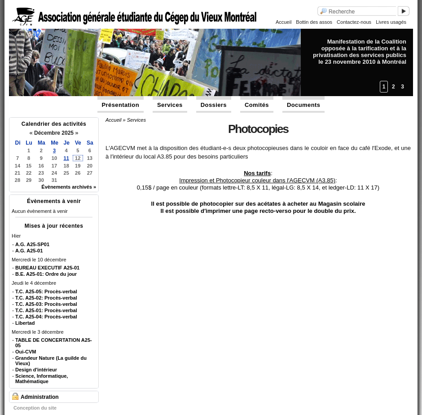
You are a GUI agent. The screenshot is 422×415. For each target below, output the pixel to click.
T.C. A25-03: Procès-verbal (46, 304)
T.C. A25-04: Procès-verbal (46, 316)
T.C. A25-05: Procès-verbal (46, 291)
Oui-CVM (25, 351)
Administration (40, 397)
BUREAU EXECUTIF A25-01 (47, 267)
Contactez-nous (354, 22)
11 (66, 158)
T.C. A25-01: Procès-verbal (46, 310)
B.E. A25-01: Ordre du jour (46, 274)
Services (170, 105)
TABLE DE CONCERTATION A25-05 (53, 342)
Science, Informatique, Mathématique (41, 378)
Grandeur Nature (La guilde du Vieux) (51, 360)
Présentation (121, 105)
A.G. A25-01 (29, 250)
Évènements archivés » (68, 187)
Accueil (283, 22)
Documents (303, 105)
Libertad (25, 323)
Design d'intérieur (36, 369)
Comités (257, 105)
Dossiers (214, 105)
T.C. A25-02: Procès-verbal (46, 297)
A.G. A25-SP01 (32, 244)
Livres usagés (391, 22)
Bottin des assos (314, 22)
